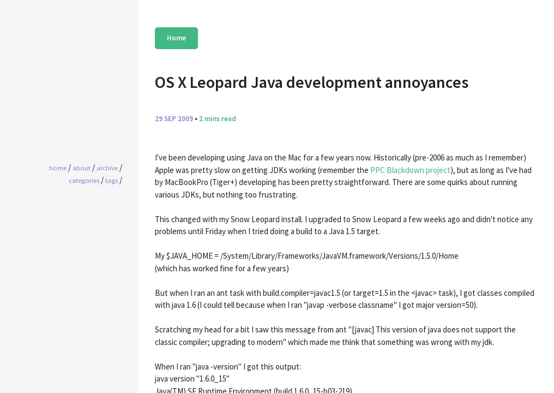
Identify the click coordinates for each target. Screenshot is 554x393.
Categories (84, 180)
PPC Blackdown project (410, 170)
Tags (111, 180)
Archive (107, 167)
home (58, 167)
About (82, 167)
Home (176, 38)
